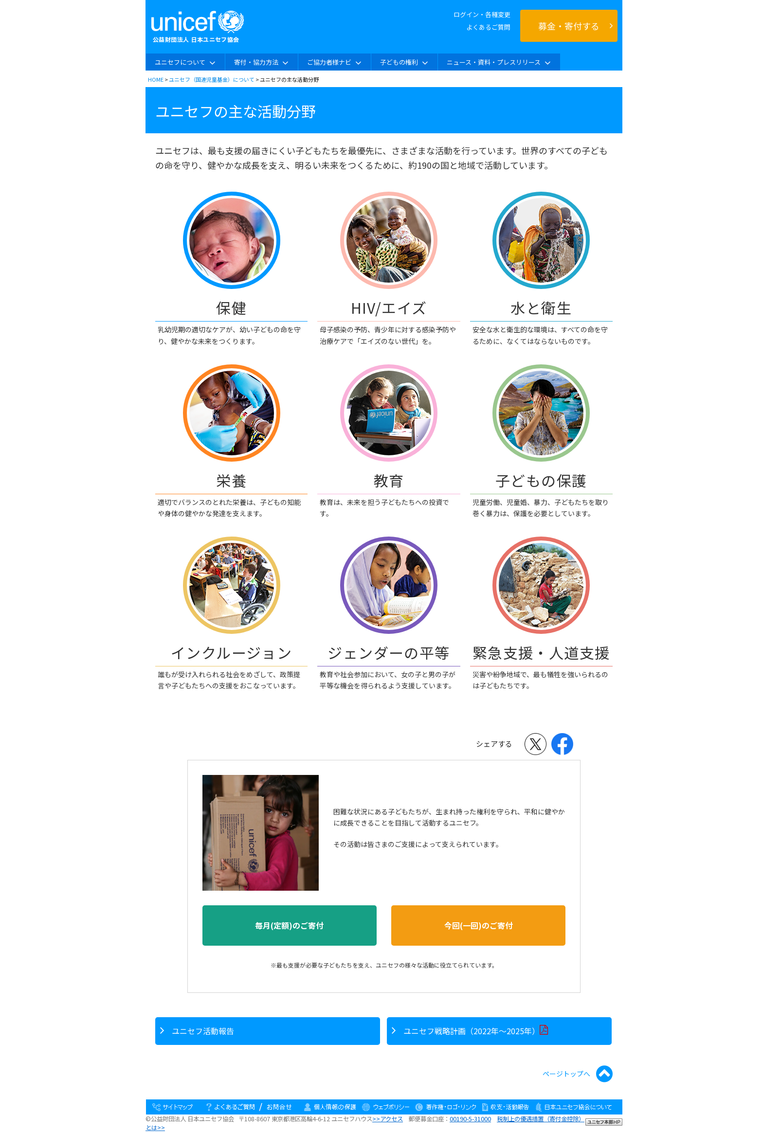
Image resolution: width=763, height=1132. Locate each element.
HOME (156, 79)
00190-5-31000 (470, 1118)
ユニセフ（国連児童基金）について (211, 79)
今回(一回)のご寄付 (478, 925)
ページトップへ (578, 1073)
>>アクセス (387, 1118)
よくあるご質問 (488, 27)
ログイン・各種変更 (482, 14)
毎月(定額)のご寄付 (289, 925)
